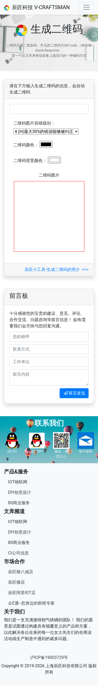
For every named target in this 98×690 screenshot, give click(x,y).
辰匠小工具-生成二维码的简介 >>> (57, 269)
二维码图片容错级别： (34, 123)
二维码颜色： (25, 144)
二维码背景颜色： (30, 160)
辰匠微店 (16, 582)
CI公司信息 (18, 552)
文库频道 (14, 511)
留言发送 (74, 393)
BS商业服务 (19, 502)
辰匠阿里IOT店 (22, 592)
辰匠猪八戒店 (20, 571)
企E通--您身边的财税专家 (31, 603)
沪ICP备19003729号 (49, 657)
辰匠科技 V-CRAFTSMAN (37, 7)
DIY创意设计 (19, 492)
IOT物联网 (17, 481)
